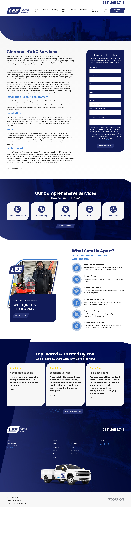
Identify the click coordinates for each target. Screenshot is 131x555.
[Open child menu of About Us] (42, 11)
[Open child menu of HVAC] (63, 11)
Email (91, 92)
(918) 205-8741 (112, 2)
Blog (105, 10)
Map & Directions (12, 448)
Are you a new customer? (97, 109)
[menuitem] (9, 503)
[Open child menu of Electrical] (70, 11)
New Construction (94, 10)
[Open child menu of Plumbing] (52, 11)
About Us (45, 10)
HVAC (64, 10)
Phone (91, 84)
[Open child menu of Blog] (105, 11)
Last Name (93, 75)
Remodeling (83, 10)
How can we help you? (96, 117)
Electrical (73, 10)
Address (92, 100)
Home (36, 10)
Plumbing (55, 10)
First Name (93, 67)
